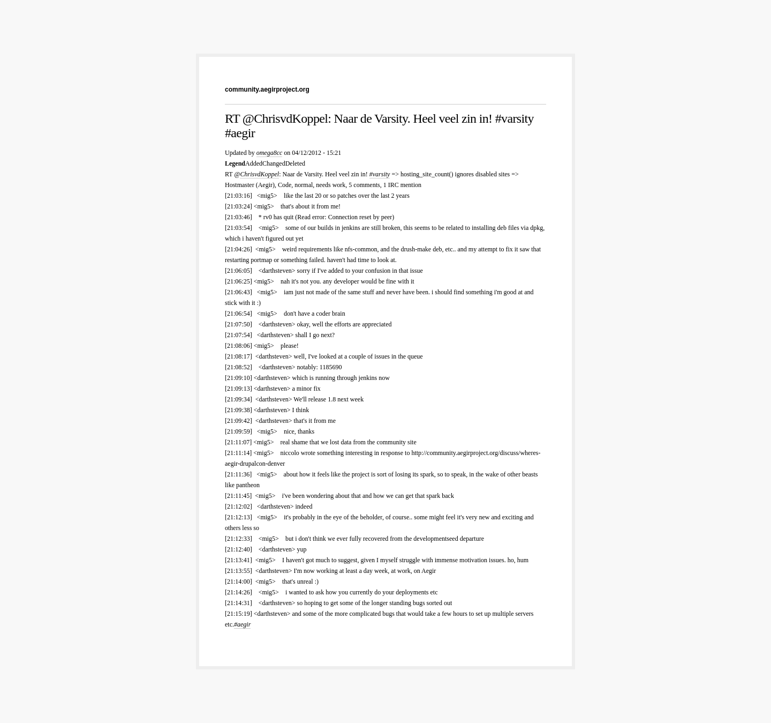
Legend (235, 163)
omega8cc (269, 152)
